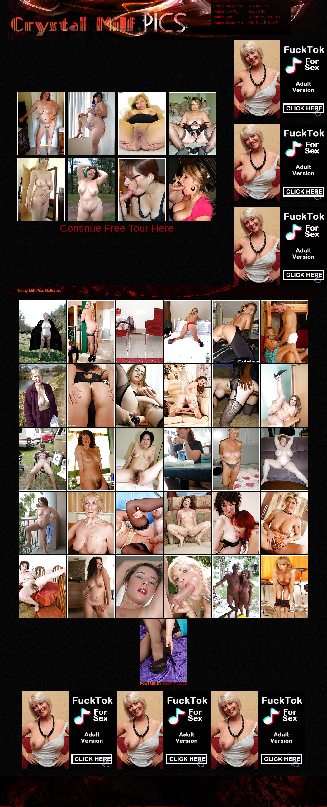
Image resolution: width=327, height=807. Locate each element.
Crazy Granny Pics (227, 6)
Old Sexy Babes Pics (265, 23)
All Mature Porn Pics (264, 17)
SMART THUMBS (174, 683)
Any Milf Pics (259, 6)
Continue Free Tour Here (117, 228)
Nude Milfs (257, 11)
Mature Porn (222, 17)
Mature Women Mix (228, 23)
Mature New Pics (226, 11)
